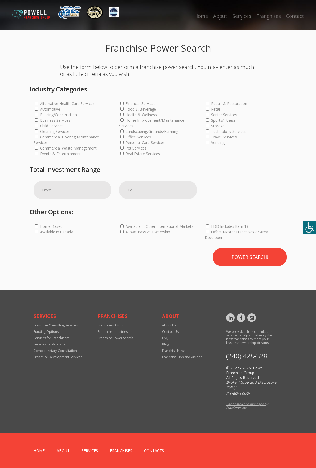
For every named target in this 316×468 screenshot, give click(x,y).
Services (242, 16)
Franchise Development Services (58, 357)
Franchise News (173, 350)
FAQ (165, 338)
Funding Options (46, 331)
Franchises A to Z (110, 325)
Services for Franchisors (51, 338)
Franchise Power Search (115, 338)
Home (201, 16)
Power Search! (250, 257)
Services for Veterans (49, 344)
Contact (295, 16)
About (220, 16)
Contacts (154, 450)
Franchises (268, 16)
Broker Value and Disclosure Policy (251, 385)
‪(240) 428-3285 (248, 356)
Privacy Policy (238, 393)
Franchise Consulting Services (56, 325)
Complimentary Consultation (55, 350)
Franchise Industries (113, 331)
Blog (165, 344)
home (39, 450)
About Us (169, 325)
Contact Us (170, 331)
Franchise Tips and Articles (182, 357)
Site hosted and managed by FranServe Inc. (247, 406)
